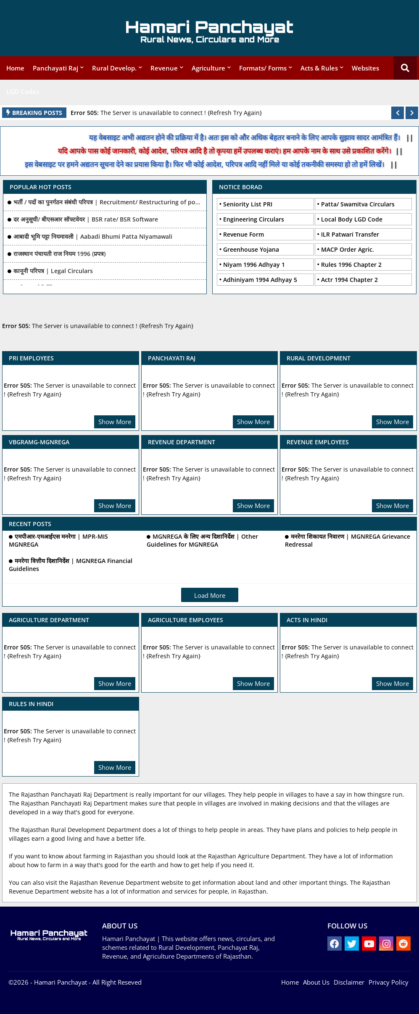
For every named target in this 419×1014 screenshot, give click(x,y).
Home (15, 68)
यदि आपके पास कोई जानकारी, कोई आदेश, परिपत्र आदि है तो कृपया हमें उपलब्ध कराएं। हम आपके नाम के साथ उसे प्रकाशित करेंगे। (229, 151)
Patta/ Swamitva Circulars (358, 204)
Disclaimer (349, 982)
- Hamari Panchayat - (60, 982)
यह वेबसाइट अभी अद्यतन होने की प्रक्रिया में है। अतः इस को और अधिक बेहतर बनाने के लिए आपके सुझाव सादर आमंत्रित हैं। (250, 137)
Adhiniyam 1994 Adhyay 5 (260, 280)
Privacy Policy (388, 982)
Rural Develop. (114, 68)
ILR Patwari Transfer (350, 234)
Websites (365, 68)
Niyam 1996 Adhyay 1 (254, 264)
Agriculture (208, 68)
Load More (209, 595)
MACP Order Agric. (347, 249)
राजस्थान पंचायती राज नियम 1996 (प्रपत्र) (59, 254)
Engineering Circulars (253, 219)
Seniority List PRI (247, 204)
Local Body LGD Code (351, 219)
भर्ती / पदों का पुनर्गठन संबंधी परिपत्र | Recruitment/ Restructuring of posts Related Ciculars (108, 202)
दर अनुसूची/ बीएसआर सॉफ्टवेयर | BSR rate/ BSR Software (85, 219)
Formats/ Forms (263, 68)
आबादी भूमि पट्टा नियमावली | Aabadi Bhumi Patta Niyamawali (92, 236)
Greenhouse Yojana (251, 249)
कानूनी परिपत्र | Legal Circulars (53, 271)
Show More (114, 421)
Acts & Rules (319, 68)
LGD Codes (22, 91)
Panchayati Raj (55, 68)
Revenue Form (243, 234)
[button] (397, 113)
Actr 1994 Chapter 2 (349, 280)
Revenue (164, 68)
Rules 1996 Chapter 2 (351, 264)
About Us (316, 982)
